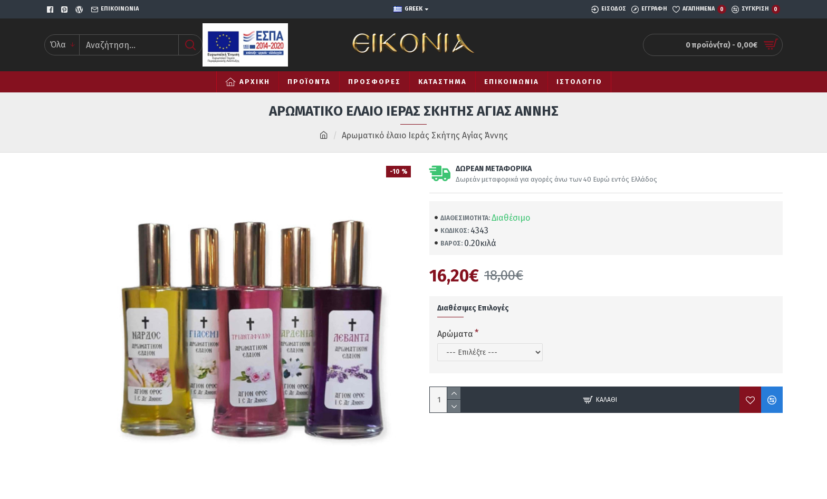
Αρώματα (455, 334)
